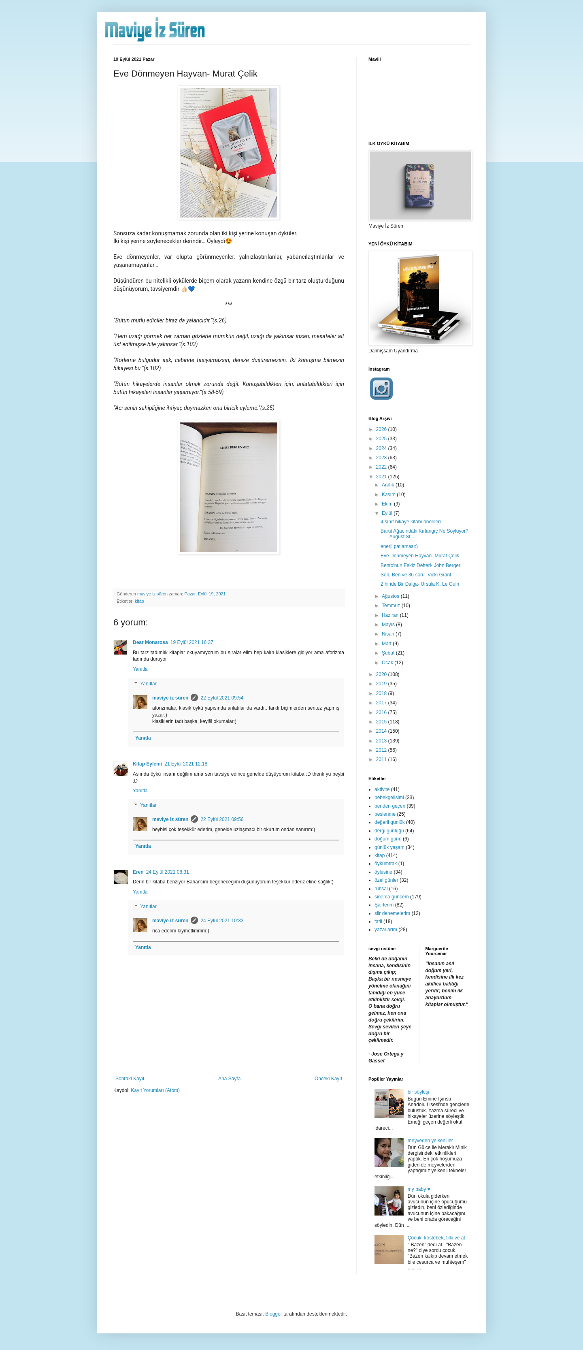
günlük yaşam (389, 847)
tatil (378, 921)
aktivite (381, 789)
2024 (382, 448)
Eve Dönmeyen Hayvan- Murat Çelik (420, 556)
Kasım (389, 494)
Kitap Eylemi (147, 764)
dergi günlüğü (389, 831)
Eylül (388, 513)
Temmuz (392, 605)
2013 (382, 741)
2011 (382, 759)
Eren (138, 872)
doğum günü (388, 839)
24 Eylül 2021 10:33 (221, 920)
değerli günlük (389, 822)
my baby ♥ (419, 1189)
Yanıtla (140, 669)
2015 (382, 722)
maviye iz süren (170, 698)
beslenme (385, 814)
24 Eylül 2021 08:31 (167, 872)
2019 (382, 684)
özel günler (386, 880)
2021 (382, 477)
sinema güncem (391, 897)
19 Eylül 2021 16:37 (191, 642)
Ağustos (391, 596)
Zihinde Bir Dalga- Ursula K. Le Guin (420, 584)
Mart (387, 643)
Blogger (273, 1314)
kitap (139, 601)
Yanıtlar (148, 684)
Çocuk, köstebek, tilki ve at (436, 1238)
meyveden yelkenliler (430, 1140)
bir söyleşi (418, 1092)
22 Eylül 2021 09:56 (221, 819)
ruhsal (381, 888)
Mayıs (389, 624)
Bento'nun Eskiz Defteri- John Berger (420, 565)
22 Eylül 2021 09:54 (221, 698)
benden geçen (389, 806)
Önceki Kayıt (328, 1078)
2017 (382, 703)
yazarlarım (385, 929)
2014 (382, 731)
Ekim (388, 504)
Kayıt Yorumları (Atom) (155, 1090)
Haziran (391, 615)
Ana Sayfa (229, 1078)
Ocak (388, 662)
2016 (382, 712)
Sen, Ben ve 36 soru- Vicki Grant (416, 575)
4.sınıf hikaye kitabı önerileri (411, 522)
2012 (382, 750)
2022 (382, 467)
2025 (382, 438)
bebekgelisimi (389, 797)
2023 (382, 458)
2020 (382, 674)
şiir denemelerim (392, 913)
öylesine (383, 872)
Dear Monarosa (150, 642)
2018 (382, 693)
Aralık (389, 485)
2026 (382, 429)
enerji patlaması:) (399, 546)
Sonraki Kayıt (129, 1078)
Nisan (389, 634)
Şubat (389, 653)
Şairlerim (384, 905)
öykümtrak (385, 863)
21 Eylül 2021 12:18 (185, 764)
